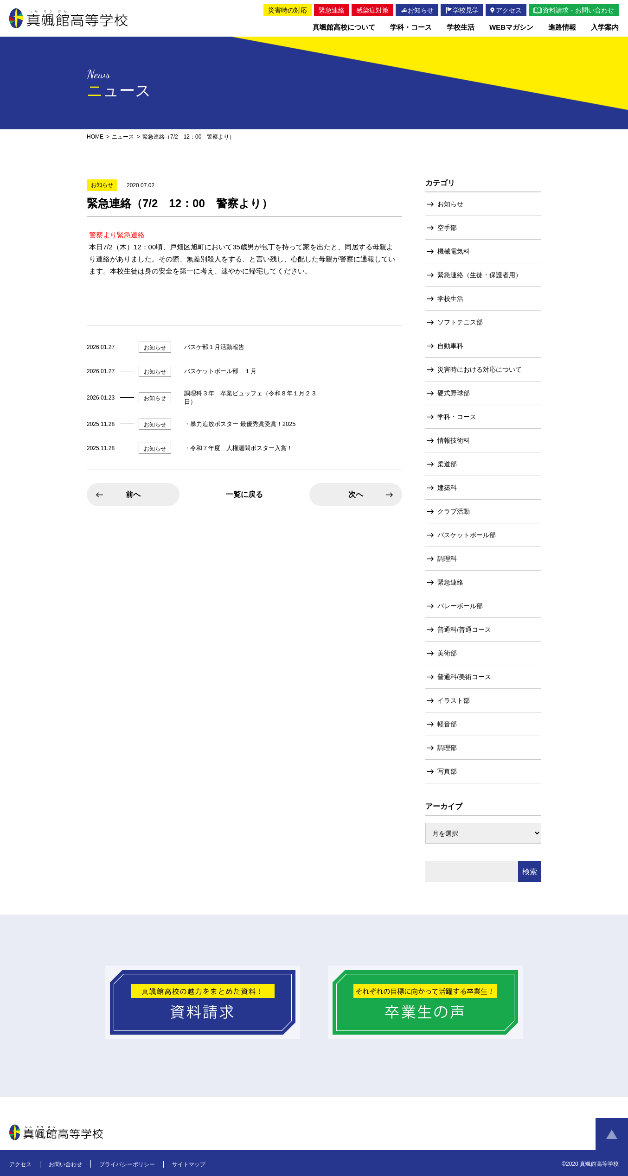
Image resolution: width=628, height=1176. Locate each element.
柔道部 (447, 464)
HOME (95, 136)
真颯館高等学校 (68, 18)
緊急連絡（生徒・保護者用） (479, 275)
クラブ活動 (453, 511)
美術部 (447, 653)
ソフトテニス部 (460, 322)
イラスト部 (453, 700)
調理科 (447, 558)
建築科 (447, 487)
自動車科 (450, 346)
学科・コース (456, 416)
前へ (133, 494)
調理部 (447, 747)
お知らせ (450, 204)
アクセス (20, 1164)
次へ (355, 494)
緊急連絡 (450, 582)
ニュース (123, 136)
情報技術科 (453, 440)
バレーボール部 (460, 606)
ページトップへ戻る (612, 1134)
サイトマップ (188, 1164)
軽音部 (447, 724)
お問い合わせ (65, 1164)
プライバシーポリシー (127, 1164)
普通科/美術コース (464, 676)
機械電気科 (453, 251)
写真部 (447, 771)
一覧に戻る (244, 494)
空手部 (447, 227)
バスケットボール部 (466, 535)
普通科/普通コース (464, 629)
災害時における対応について (479, 369)
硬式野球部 (453, 393)
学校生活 (450, 298)
